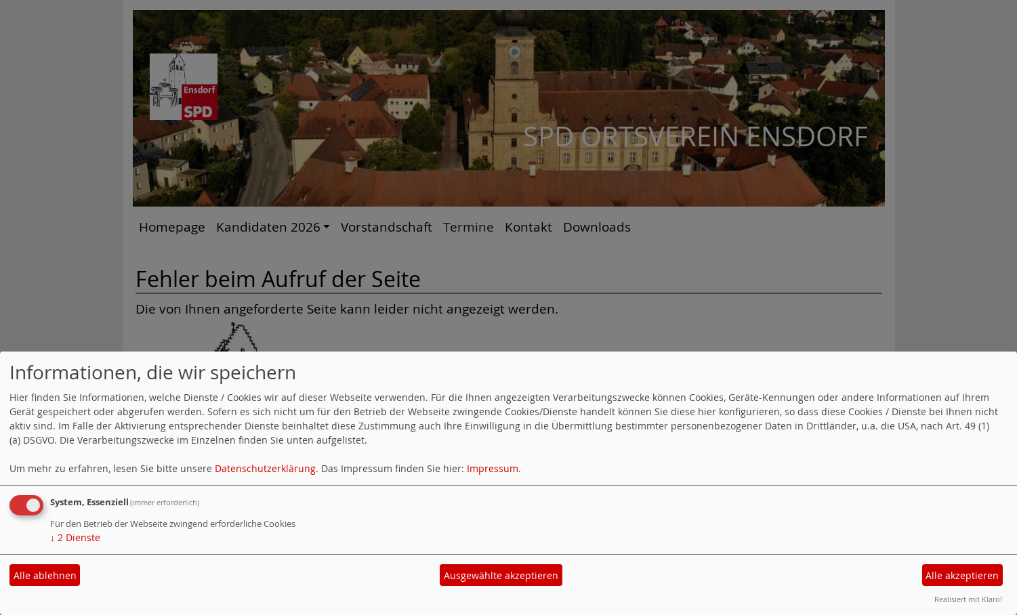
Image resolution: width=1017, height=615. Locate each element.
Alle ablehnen (45, 575)
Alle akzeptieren (962, 575)
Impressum (492, 468)
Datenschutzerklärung (265, 468)
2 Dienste (75, 537)
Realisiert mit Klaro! (968, 599)
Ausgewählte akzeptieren (501, 575)
